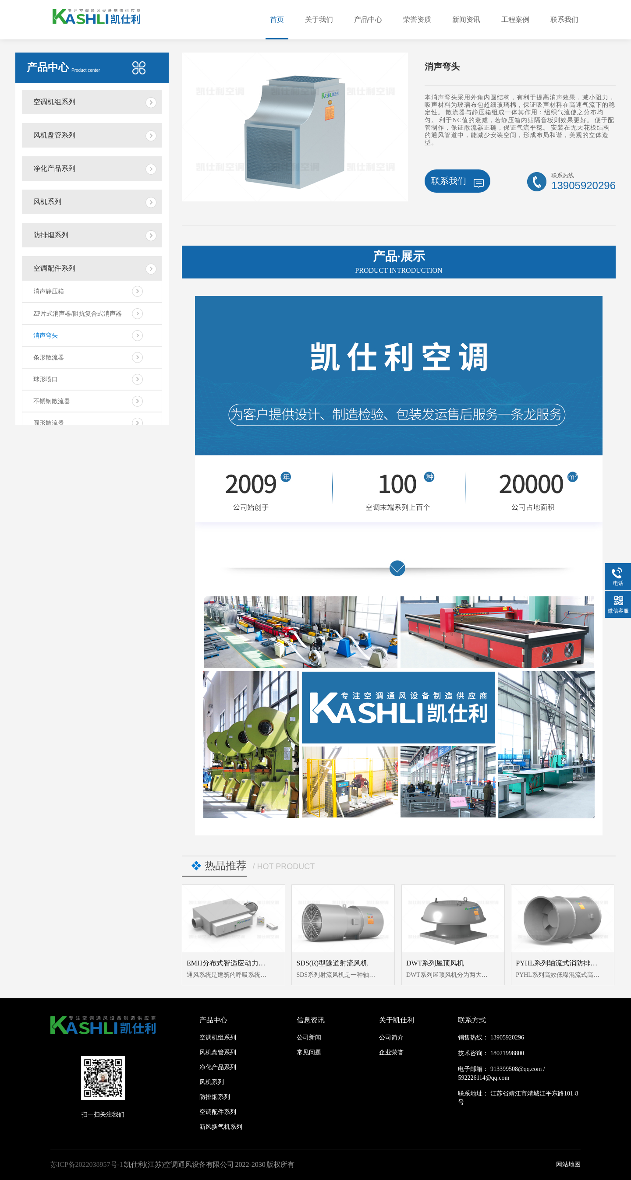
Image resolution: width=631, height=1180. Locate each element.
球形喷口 (45, 379)
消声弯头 (45, 335)
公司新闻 (309, 1037)
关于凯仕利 (396, 1020)
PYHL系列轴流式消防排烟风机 (563, 963)
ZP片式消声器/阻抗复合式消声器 (77, 313)
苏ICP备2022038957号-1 (86, 1164)
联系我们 (564, 19)
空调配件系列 (54, 268)
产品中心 (368, 19)
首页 (277, 19)
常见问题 (309, 1052)
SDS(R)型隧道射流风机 (332, 963)
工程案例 (515, 19)
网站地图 (568, 1164)
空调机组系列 (54, 102)
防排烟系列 (50, 235)
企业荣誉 (391, 1052)
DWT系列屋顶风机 (435, 963)
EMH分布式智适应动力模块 (230, 963)
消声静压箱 (48, 291)
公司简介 (391, 1037)
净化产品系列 (54, 168)
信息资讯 (311, 1020)
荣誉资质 (417, 19)
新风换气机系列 (220, 1127)
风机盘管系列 (54, 135)
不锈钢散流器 (51, 401)
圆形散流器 (48, 423)
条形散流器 (48, 357)
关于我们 (319, 19)
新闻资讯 (466, 19)
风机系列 (47, 201)
